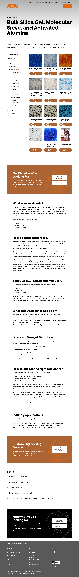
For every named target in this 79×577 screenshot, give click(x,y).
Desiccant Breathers (15, 86)
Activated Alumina (17, 72)
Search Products (59, 177)
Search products (59, 520)
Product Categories (14, 55)
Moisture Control (11, 66)
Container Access (11, 58)
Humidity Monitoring (12, 63)
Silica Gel (15, 77)
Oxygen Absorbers (15, 94)
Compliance (28, 573)
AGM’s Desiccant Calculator (54, 358)
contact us (58, 402)
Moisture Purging (11, 105)
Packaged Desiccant (15, 97)
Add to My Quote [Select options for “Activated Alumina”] (34, 150)
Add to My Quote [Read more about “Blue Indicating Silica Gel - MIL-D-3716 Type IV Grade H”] (49, 150)
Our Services (32, 555)
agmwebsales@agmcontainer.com (15, 566)
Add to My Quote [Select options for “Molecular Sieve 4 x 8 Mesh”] (34, 124)
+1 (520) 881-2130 (11, 560)
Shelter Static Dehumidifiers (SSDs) (15, 101)
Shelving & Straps (11, 110)
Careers (31, 562)
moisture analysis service (43, 402)
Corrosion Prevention (12, 61)
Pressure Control (11, 107)
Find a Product (32, 552)
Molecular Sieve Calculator (61, 2)
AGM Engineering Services (59, 449)
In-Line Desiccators (15, 92)
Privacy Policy (10, 573)
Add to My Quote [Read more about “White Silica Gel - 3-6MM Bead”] (49, 100)
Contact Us (59, 182)
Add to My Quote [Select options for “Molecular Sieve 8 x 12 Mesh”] (49, 124)
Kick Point (39, 571)
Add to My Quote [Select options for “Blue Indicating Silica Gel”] (34, 73)
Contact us (59, 526)
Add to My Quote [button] (63, 73)
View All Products (33, 554)
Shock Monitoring (11, 113)
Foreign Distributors (34, 564)
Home (8, 543)
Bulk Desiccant (14, 69)
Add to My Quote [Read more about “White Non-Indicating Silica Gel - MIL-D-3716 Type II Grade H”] (34, 100)
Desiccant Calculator (38, 2)
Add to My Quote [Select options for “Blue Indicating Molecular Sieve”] (63, 124)
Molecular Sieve (16, 75)
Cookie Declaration (19, 573)
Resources (29, 2)
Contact (70, 2)
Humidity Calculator (48, 2)
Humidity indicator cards (47, 322)
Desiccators (13, 89)
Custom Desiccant (15, 80)
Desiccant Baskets (15, 83)
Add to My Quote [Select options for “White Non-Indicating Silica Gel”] (49, 73)
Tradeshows (32, 561)
